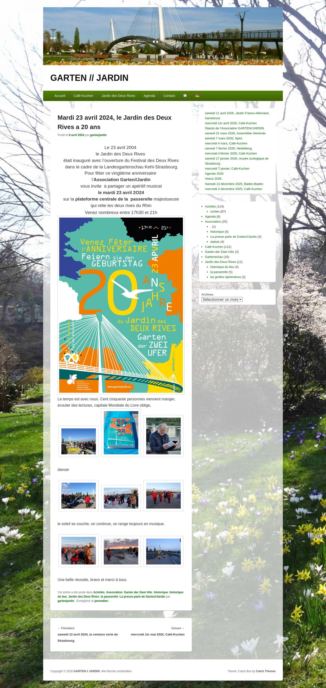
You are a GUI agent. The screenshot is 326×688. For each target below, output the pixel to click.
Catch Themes (266, 671)
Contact (169, 96)
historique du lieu (222, 267)
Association (114, 592)
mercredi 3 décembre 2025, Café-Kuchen (233, 189)
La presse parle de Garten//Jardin (142, 596)
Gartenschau (214, 257)
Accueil (59, 96)
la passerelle (109, 596)
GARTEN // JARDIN (89, 78)
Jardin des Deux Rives (118, 96)
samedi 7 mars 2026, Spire (223, 138)
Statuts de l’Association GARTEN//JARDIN (234, 128)
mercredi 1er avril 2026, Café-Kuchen (231, 123)
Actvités (99, 592)
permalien (101, 601)
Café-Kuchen (83, 96)
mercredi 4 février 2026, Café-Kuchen (231, 153)
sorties (215, 211)
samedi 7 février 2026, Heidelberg (228, 148)
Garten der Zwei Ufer (138, 592)
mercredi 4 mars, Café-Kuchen (226, 143)
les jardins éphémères (225, 277)
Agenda (149, 96)
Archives (207, 294)
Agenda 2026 (214, 173)
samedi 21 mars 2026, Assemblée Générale (235, 133)
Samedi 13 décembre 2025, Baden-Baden (234, 184)
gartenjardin (98, 135)
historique (161, 592)
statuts (215, 241)
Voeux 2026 (213, 178)
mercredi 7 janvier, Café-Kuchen (227, 168)
